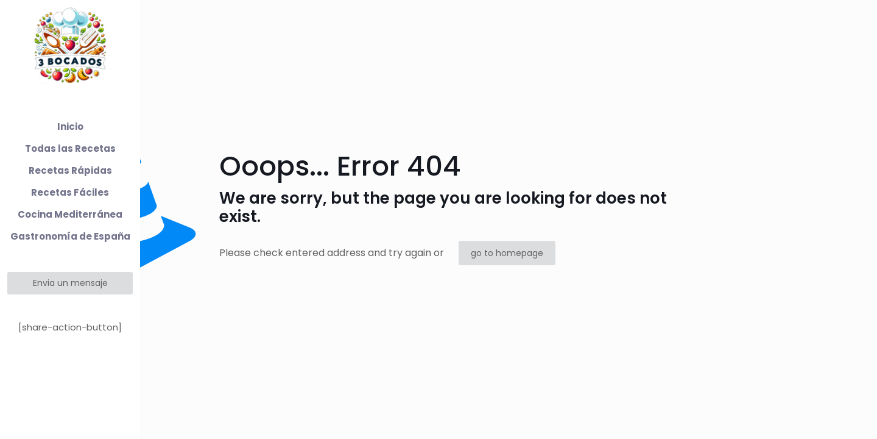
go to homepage (507, 253)
